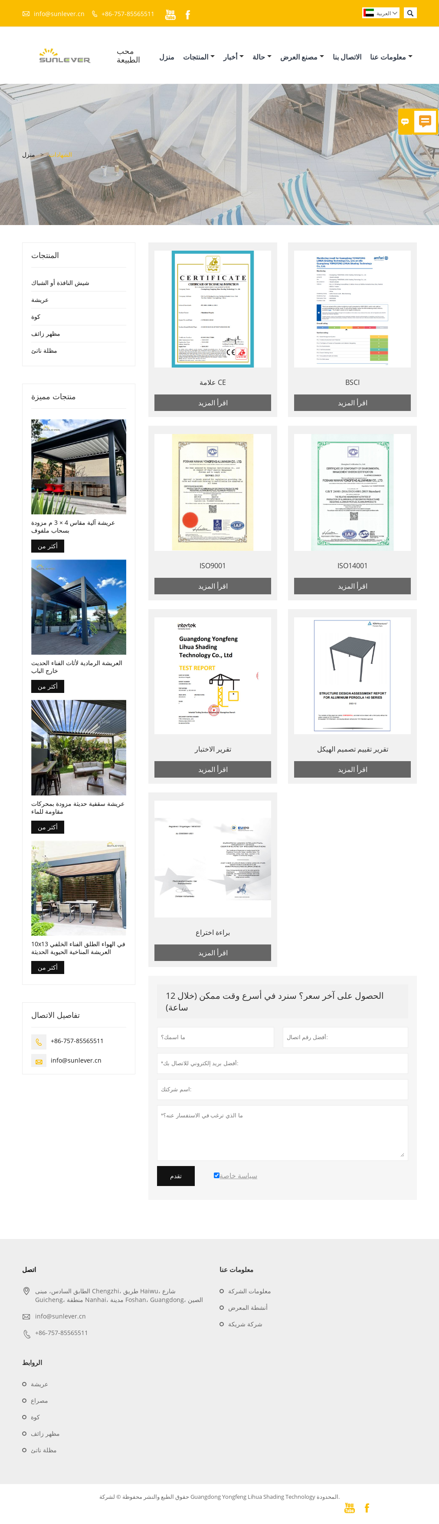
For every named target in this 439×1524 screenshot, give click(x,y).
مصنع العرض (302, 58)
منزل (166, 58)
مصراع (39, 1402)
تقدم (176, 1177)
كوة (35, 318)
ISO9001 (213, 567)
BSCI (352, 384)
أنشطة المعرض (248, 1309)
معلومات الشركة (249, 1293)
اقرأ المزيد (213, 404)
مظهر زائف (45, 335)
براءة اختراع (213, 934)
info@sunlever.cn (59, 14)
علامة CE (213, 384)
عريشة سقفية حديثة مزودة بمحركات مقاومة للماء (77, 810)
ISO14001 (352, 567)
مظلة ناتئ (44, 352)
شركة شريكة (245, 1326)
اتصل (29, 1271)
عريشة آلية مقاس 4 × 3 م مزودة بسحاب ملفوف (73, 529)
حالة (262, 58)
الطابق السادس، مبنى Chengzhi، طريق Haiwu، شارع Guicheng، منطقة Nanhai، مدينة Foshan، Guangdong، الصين (119, 1297)
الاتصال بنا (347, 58)
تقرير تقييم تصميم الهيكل (352, 750)
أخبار (233, 58)
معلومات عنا (391, 58)
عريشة (40, 301)
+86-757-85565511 (128, 14)
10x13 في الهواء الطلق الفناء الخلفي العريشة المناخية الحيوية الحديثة (78, 950)
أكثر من (48, 548)
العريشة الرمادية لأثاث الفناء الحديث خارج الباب (76, 669)
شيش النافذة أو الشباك (60, 284)
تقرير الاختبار (213, 750)
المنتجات (199, 58)
